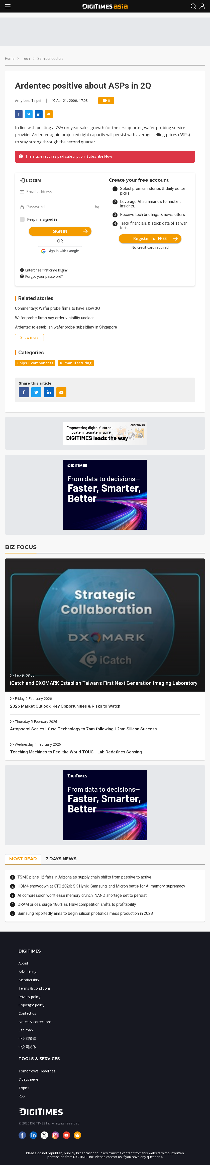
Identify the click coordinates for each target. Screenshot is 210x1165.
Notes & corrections (35, 1021)
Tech (26, 59)
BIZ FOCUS (21, 547)
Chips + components (35, 363)
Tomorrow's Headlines (37, 1071)
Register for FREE (155, 238)
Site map (26, 1030)
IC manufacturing (75, 363)
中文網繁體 (27, 1038)
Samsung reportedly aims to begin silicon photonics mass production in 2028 (85, 913)
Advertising (27, 971)
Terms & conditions (35, 988)
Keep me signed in (42, 219)
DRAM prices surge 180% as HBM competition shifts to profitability (77, 904)
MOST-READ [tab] (23, 858)
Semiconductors (50, 59)
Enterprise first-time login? (46, 270)
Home (10, 59)
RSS (22, 1096)
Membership (29, 980)
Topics (24, 1087)
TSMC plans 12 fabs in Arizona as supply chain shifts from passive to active (84, 877)
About (23, 963)
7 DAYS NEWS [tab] (60, 858)
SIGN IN (70, 231)
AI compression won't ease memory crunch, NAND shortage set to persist (82, 895)
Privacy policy (29, 996)
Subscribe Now (99, 156)
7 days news (29, 1079)
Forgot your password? (44, 276)
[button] (60, 251)
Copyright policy (31, 1005)
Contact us (27, 1013)
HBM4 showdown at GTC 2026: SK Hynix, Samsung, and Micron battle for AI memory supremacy (101, 886)
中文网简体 (27, 1046)
